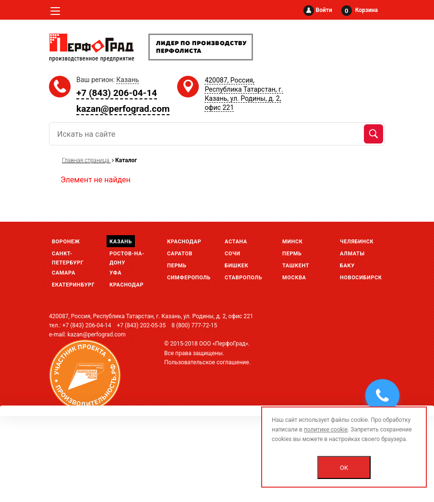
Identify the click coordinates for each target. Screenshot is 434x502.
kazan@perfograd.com (122, 108)
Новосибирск (361, 278)
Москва (294, 278)
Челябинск (357, 242)
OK (344, 467)
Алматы (352, 254)
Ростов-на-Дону (127, 255)
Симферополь (189, 278)
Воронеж (66, 242)
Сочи (233, 254)
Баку (347, 266)
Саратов (180, 254)
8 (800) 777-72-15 (194, 325)
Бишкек (236, 266)
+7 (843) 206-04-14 (116, 92)
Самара (63, 273)
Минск (292, 242)
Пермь (177, 266)
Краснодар (126, 285)
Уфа (115, 273)
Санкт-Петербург (68, 255)
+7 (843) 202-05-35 (141, 325)
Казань (120, 242)
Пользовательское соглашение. (207, 362)
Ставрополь (243, 278)
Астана (236, 242)
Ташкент (295, 266)
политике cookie (326, 429)
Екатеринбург (73, 285)
